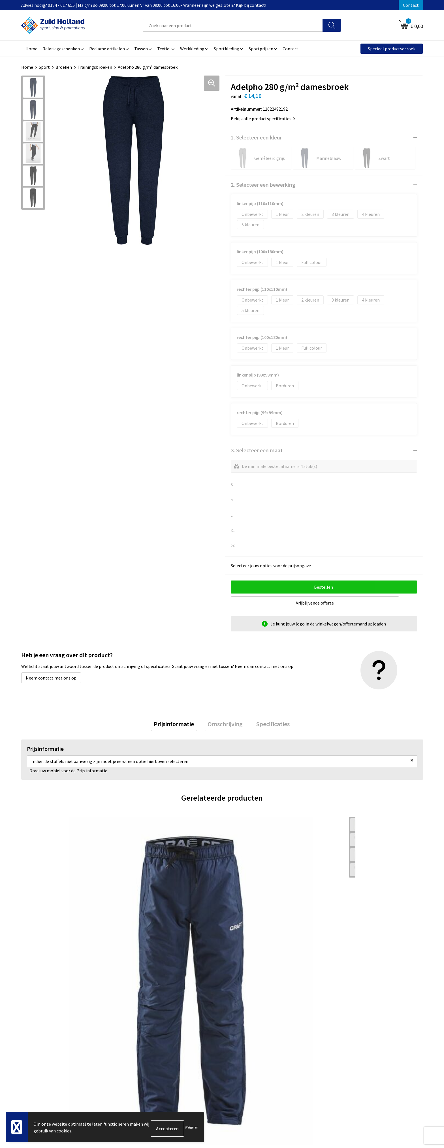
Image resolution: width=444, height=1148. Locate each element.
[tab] (179, 725)
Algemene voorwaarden (349, 1016)
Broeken (64, 67)
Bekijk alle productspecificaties (263, 118)
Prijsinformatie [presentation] (179, 725)
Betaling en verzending (200, 1034)
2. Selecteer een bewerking (263, 184)
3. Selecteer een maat (257, 450)
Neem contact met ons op (51, 678)
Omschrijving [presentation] (225, 725)
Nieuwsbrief (189, 1025)
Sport (44, 67)
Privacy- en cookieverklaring (353, 1025)
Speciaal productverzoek (391, 48)
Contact (411, 5)
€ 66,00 (42, 927)
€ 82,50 (343, 927)
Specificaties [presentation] (268, 725)
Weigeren (191, 1128)
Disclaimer (336, 1034)
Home (27, 67)
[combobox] (233, 25)
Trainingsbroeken (95, 67)
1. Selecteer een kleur (256, 137)
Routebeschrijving (196, 1042)
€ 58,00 (243, 927)
